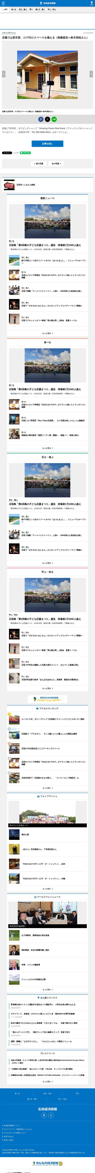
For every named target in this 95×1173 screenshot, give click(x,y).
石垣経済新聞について (12, 1125)
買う (31, 9)
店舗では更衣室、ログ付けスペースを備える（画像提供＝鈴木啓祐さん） (28, 111)
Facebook (44, 1115)
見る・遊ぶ (23, 9)
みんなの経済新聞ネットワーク (47, 1163)
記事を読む (47, 144)
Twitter (51, 1115)
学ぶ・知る (52, 9)
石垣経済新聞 (47, 3)
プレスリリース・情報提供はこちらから (18, 1129)
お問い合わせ (8, 1136)
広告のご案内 (8, 1140)
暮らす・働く (40, 9)
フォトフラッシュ (9, 33)
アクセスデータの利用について (15, 1133)
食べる (13, 9)
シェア (16, 153)
